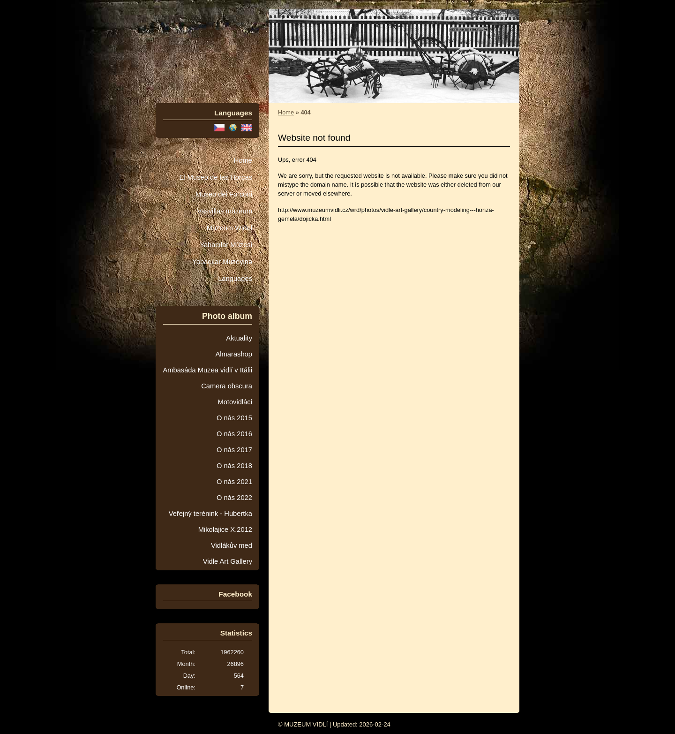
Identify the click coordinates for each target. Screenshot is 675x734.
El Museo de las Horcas (216, 177)
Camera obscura (226, 386)
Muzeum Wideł (229, 228)
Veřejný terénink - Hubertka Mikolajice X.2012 (210, 521)
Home (243, 160)
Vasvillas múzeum (224, 211)
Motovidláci (235, 402)
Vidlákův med (231, 545)
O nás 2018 (234, 465)
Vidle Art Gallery (227, 561)
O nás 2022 (234, 497)
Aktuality (239, 338)
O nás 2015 (234, 418)
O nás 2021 (234, 481)
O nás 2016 (234, 434)
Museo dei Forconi (223, 194)
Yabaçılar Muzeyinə (222, 261)
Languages (235, 278)
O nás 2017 (234, 450)
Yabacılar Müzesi (226, 245)
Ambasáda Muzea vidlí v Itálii (207, 370)
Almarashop (233, 354)
